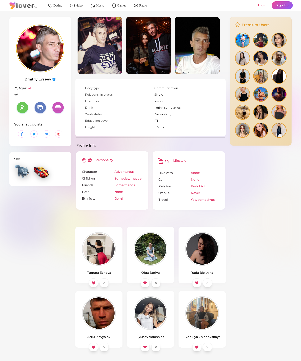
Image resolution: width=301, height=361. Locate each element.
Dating (55, 5)
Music (97, 5)
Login (262, 5)
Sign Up (282, 5)
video (76, 5)
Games (119, 5)
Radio (140, 5)
